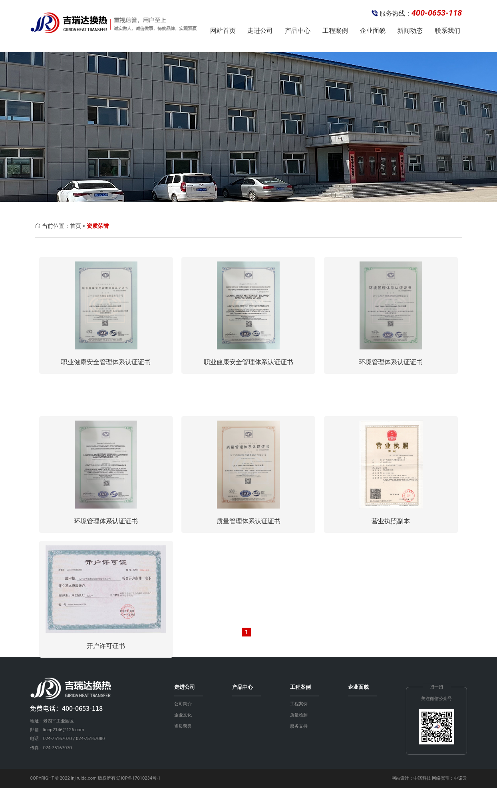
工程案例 (335, 30)
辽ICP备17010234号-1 (138, 778)
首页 (75, 226)
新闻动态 (410, 30)
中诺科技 (422, 778)
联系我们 (447, 30)
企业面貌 (373, 30)
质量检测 (299, 715)
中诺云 (460, 778)
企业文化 (183, 715)
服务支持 (299, 726)
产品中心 (297, 30)
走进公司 (260, 30)
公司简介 (183, 703)
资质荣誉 (98, 226)
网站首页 (223, 30)
